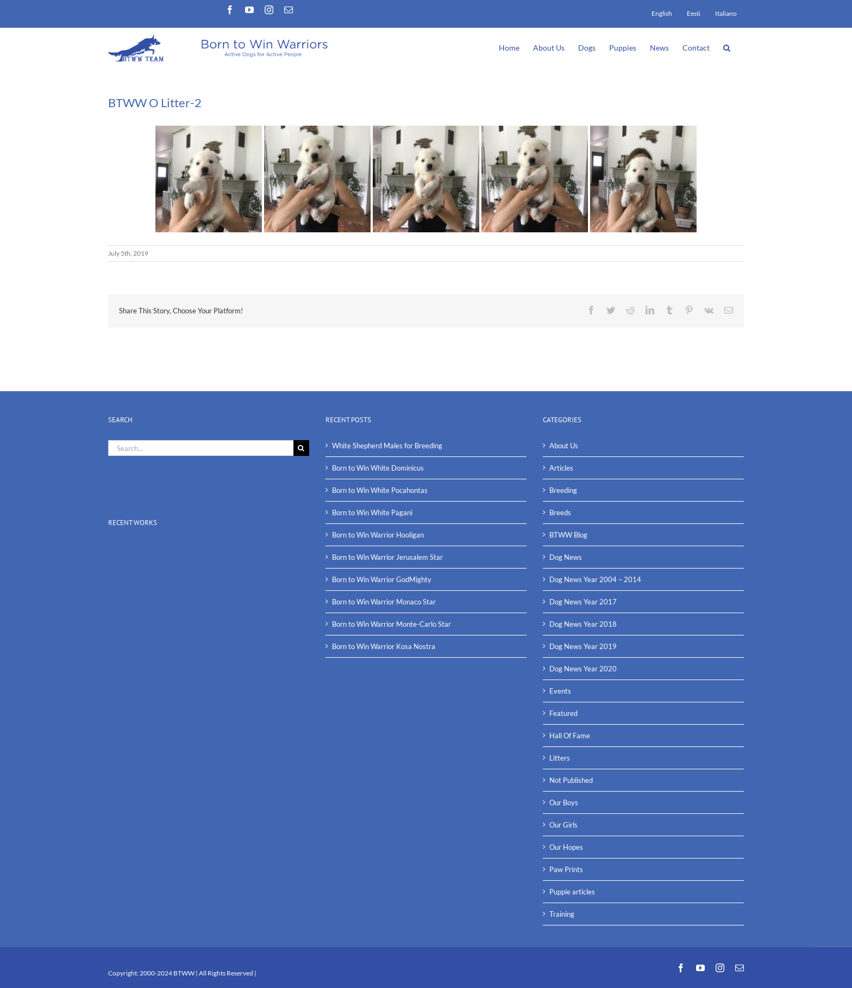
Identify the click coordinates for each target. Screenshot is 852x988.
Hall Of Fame (569, 735)
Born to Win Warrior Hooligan (378, 534)
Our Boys (563, 802)
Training (561, 914)
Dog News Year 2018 (583, 624)
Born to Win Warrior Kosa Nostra (383, 646)
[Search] (301, 448)
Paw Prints (566, 869)
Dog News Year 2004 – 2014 (595, 579)
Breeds (560, 512)
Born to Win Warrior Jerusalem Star (387, 557)
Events (560, 691)
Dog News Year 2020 (583, 668)
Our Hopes (566, 847)
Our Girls (563, 824)
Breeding (563, 490)
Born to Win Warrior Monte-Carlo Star (391, 624)
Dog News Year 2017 (583, 601)
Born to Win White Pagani (372, 512)
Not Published (571, 780)
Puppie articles (572, 891)
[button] (726, 46)
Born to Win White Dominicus (378, 468)
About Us (563, 445)
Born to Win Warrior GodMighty (381, 579)
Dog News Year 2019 (583, 646)
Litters (559, 758)
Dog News (565, 557)
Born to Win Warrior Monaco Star (384, 601)
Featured (563, 713)
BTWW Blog (568, 534)
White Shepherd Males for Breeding (387, 445)
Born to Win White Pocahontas (380, 490)
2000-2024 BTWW (168, 973)
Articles (561, 468)
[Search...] (200, 448)
